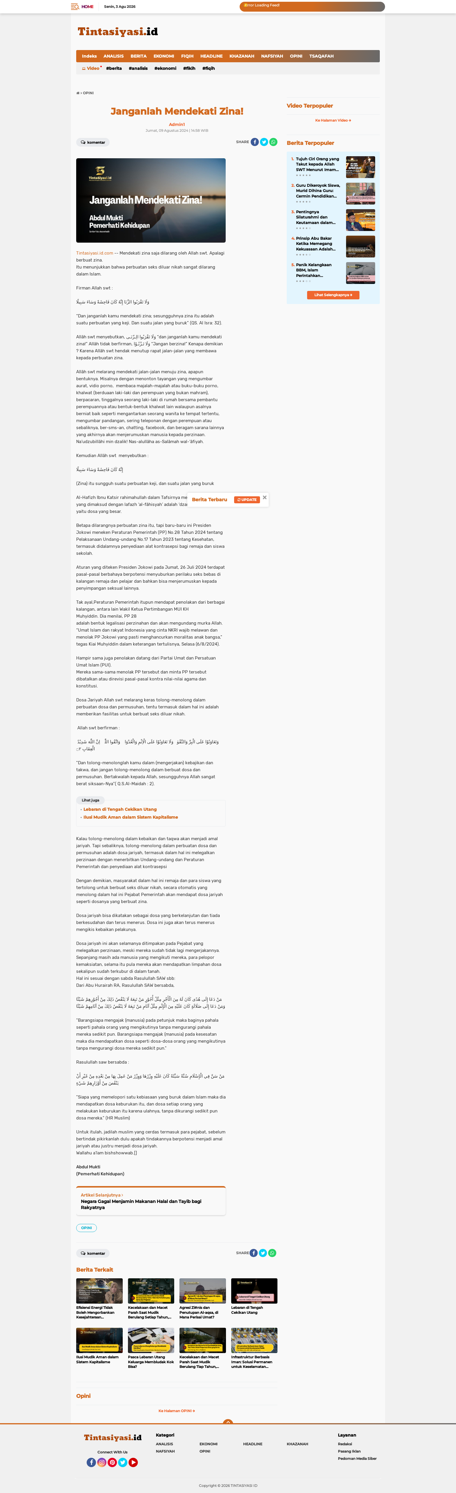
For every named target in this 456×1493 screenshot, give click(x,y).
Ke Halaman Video (333, 120)
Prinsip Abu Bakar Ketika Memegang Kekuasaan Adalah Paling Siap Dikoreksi (317, 244)
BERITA (139, 56)
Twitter (125, 1465)
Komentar (93, 142)
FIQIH (187, 56)
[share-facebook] (255, 142)
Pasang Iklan (349, 1451)
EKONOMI (164, 56)
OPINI (296, 56)
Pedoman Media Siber (357, 1458)
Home (87, 6)
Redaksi (345, 1444)
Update (247, 499)
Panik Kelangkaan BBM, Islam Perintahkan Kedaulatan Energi (314, 270)
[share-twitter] (264, 142)
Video (93, 68)
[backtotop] (228, 1424)
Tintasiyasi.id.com (94, 253)
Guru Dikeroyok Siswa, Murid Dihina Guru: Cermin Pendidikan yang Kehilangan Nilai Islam (318, 191)
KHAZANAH (241, 56)
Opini (83, 1396)
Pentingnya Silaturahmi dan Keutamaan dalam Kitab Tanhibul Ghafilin (314, 217)
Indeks (89, 56)
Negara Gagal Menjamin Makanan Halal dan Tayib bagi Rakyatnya (141, 1204)
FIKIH (190, 68)
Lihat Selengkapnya (333, 295)
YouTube (137, 1465)
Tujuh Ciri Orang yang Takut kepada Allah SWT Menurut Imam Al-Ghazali (317, 164)
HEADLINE (211, 56)
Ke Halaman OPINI (176, 1411)
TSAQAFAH (321, 56)
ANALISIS (114, 56)
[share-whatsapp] (273, 142)
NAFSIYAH (272, 56)
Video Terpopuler (310, 106)
